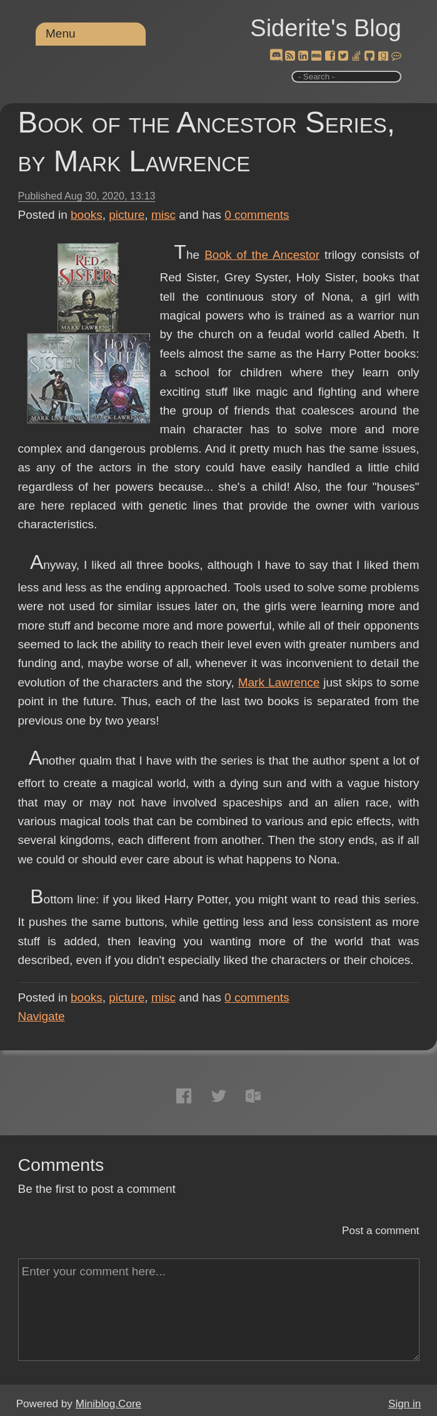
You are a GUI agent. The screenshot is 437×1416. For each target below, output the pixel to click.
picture (126, 214)
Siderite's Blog (325, 28)
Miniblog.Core (108, 1404)
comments (256, 214)
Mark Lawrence (279, 682)
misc (163, 214)
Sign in (404, 1404)
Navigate (41, 1016)
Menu (61, 33)
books (87, 214)
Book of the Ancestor (261, 254)
